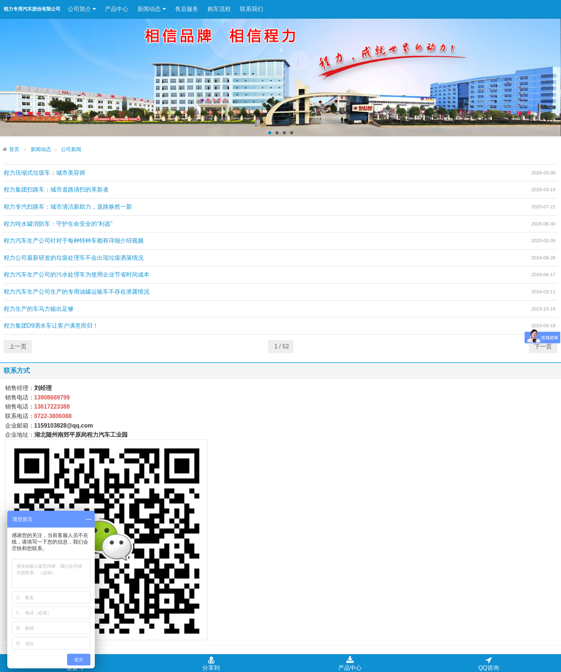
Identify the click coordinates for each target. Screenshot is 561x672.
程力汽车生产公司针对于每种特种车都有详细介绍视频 (74, 240)
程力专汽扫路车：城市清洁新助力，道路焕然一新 (68, 207)
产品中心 (116, 9)
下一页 (543, 346)
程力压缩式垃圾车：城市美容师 (44, 173)
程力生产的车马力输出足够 (39, 309)
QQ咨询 (488, 663)
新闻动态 (151, 9)
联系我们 (251, 9)
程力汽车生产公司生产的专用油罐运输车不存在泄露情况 (76, 292)
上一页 (18, 346)
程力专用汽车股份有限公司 (32, 9)
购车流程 (219, 9)
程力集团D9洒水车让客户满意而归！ (51, 326)
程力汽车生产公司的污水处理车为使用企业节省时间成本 (76, 274)
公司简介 (82, 9)
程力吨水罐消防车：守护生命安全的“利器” (58, 224)
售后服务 (186, 9)
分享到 (211, 663)
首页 (14, 149)
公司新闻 (71, 149)
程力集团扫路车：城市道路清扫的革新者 (56, 189)
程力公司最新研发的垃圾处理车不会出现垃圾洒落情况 (74, 258)
